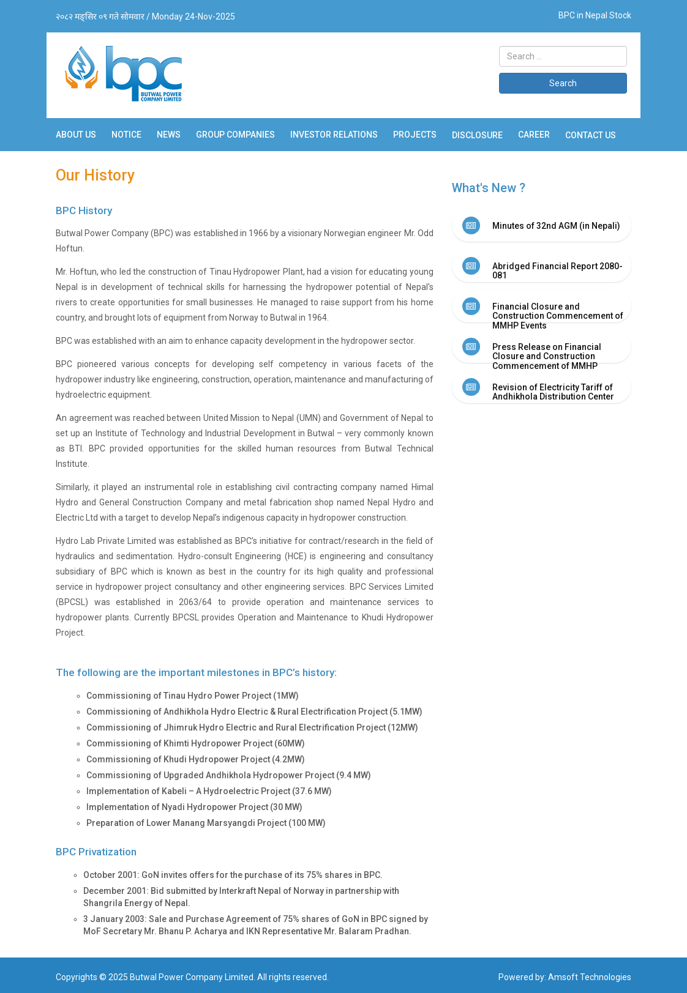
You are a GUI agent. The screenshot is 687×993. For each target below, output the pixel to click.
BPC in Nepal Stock (594, 15)
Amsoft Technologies (589, 977)
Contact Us (590, 135)
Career (534, 134)
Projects (415, 134)
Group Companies (235, 134)
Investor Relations (334, 134)
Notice (126, 134)
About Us (76, 134)
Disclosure (477, 135)
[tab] (541, 225)
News (169, 134)
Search (563, 83)
